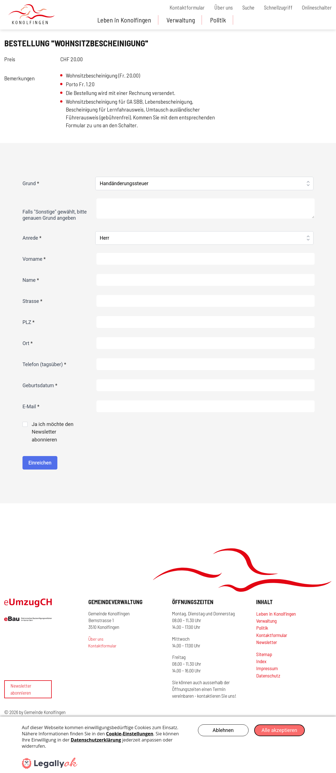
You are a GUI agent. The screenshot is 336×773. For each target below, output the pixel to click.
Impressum (267, 671)
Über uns (217, 7)
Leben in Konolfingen (124, 20)
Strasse (32, 301)
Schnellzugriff (275, 7)
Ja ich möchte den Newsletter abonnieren (51, 433)
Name (30, 280)
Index (261, 663)
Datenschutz (268, 678)
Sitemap (264, 656)
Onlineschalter (316, 7)
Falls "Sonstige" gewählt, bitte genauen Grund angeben (54, 215)
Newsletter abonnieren (20, 695)
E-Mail (30, 406)
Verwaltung (182, 20)
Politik (220, 20)
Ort (27, 343)
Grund (30, 183)
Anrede (31, 238)
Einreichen (39, 465)
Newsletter (266, 644)
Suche (244, 7)
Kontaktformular (179, 7)
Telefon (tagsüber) (44, 364)
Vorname (34, 259)
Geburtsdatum (39, 385)
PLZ (28, 322)
